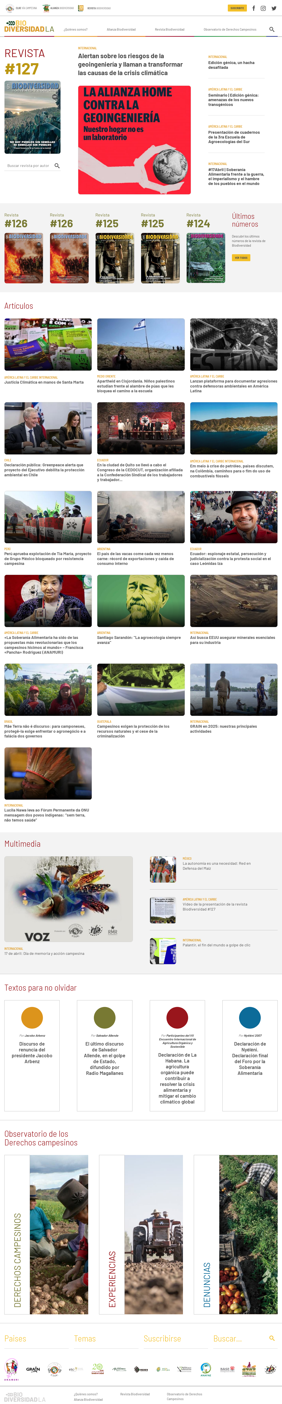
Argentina (103, 549)
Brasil (8, 721)
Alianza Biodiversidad (121, 29)
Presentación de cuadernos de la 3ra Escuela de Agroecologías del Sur (234, 137)
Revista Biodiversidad (169, 29)
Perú (7, 549)
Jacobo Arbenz (34, 1035)
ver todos (241, 257)
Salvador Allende (107, 1035)
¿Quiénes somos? (76, 29)
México (187, 858)
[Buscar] (238, 1338)
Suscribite (237, 8)
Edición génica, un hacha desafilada (231, 64)
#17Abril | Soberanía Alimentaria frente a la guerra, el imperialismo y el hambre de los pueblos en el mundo (236, 176)
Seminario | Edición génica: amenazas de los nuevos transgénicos (233, 100)
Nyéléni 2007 (252, 1035)
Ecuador (102, 460)
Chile (7, 460)
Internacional (87, 48)
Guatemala (104, 721)
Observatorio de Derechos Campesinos (230, 29)
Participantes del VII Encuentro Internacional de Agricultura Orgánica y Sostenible (177, 1041)
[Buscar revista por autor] (29, 165)
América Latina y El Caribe (225, 89)
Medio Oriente (106, 376)
